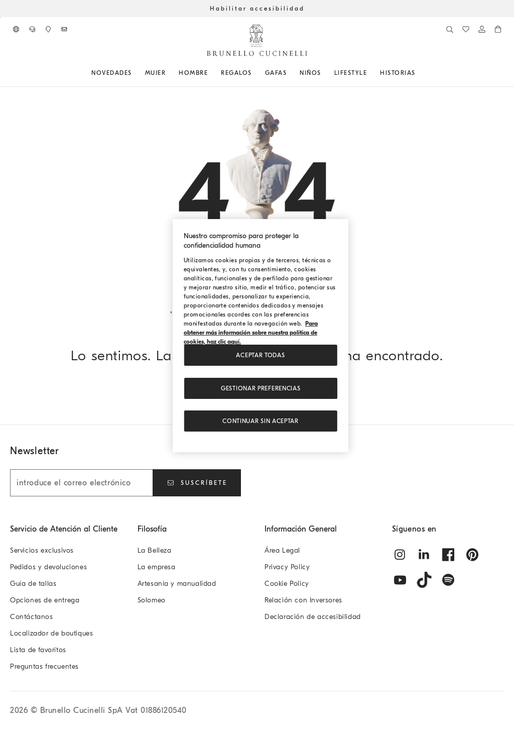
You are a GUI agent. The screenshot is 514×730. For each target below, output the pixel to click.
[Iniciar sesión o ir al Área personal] (482, 29)
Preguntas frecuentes (44, 666)
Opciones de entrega (44, 600)
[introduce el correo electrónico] (81, 482)
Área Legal (282, 550)
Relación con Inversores (303, 600)
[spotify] (448, 579)
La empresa (157, 567)
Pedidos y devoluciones (48, 567)
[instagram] (400, 554)
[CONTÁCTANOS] (32, 29)
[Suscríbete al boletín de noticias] (64, 29)
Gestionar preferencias (261, 388)
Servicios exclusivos (42, 550)
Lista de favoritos (38, 650)
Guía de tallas (33, 583)
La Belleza (155, 550)
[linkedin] (424, 554)
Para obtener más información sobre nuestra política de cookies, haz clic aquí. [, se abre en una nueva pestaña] (251, 332)
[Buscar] (450, 29)
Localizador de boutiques (51, 633)
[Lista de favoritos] (466, 29)
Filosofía (152, 529)
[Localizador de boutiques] (48, 29)
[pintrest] (472, 554)
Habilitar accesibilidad (257, 8)
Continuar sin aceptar (260, 421)
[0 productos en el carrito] (498, 29)
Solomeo (152, 600)
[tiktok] (424, 579)
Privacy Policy (287, 567)
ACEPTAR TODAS (260, 355)
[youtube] (400, 579)
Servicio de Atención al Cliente (63, 529)
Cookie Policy (287, 583)
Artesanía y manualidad (177, 583)
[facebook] (448, 554)
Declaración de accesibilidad (313, 616)
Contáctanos (31, 616)
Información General (301, 529)
